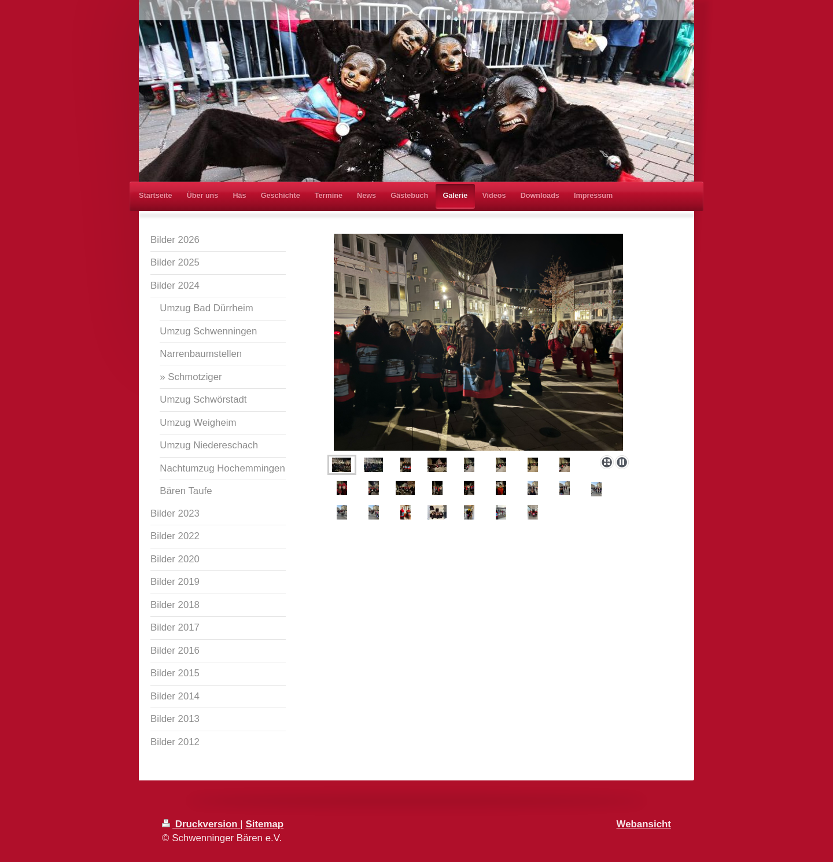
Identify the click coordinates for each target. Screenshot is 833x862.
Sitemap (264, 824)
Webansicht (644, 824)
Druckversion (201, 824)
